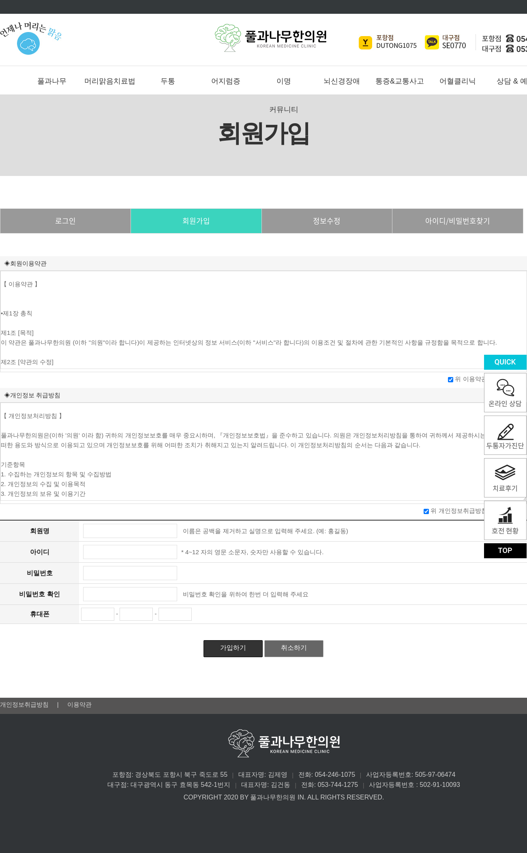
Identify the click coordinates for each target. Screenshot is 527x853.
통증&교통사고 (399, 81)
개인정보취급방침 (25, 704)
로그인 (65, 220)
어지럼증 (225, 81)
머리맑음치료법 (109, 81)
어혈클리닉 (457, 81)
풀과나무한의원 (270, 38)
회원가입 (196, 220)
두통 (168, 81)
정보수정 (327, 220)
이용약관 (79, 704)
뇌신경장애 (341, 81)
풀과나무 (51, 81)
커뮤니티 (283, 109)
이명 (283, 81)
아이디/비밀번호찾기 (457, 220)
